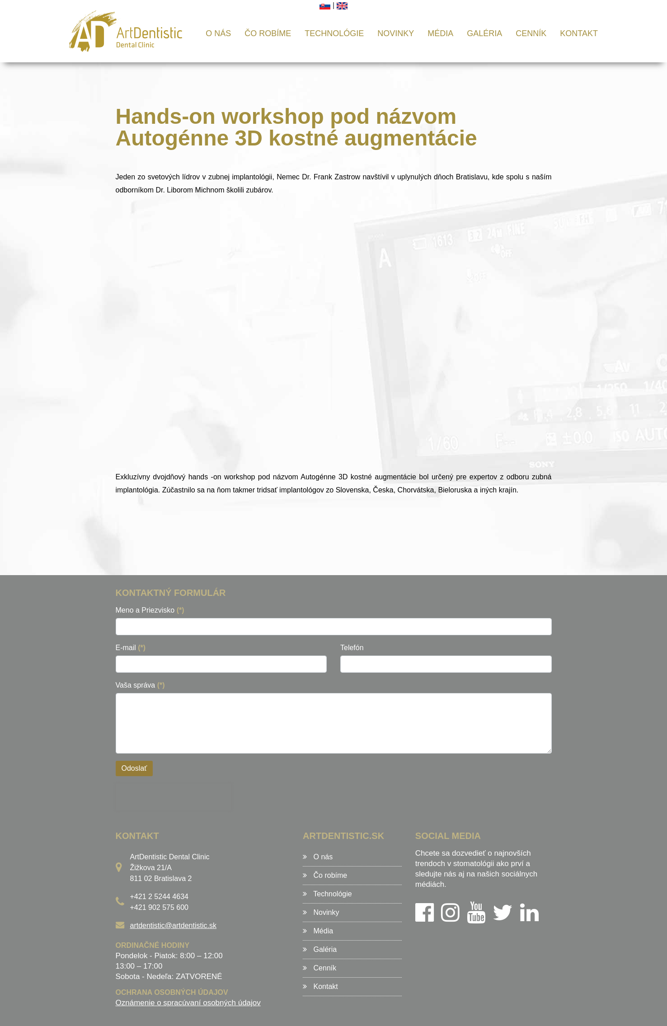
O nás (218, 33)
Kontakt (579, 33)
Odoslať (134, 768)
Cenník (531, 33)
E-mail (131, 647)
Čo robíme (267, 33)
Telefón (352, 647)
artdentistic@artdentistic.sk (173, 925)
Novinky (395, 33)
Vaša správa (140, 685)
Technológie (334, 33)
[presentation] (173, 796)
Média (440, 33)
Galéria (484, 33)
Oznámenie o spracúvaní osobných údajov (188, 1002)
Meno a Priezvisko (150, 610)
